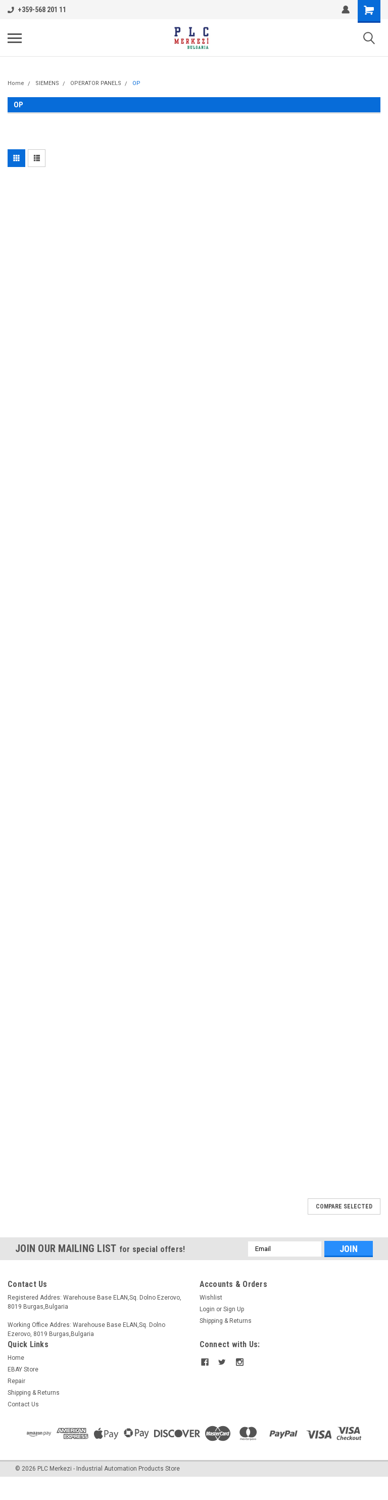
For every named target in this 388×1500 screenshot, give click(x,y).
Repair (16, 1381)
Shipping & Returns (226, 1320)
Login (207, 1309)
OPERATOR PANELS (95, 83)
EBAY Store (23, 1369)
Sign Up (233, 1309)
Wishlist (211, 1297)
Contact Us (23, 1404)
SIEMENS (47, 83)
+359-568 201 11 (37, 10)
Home (16, 83)
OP (136, 83)
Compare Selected (344, 1206)
